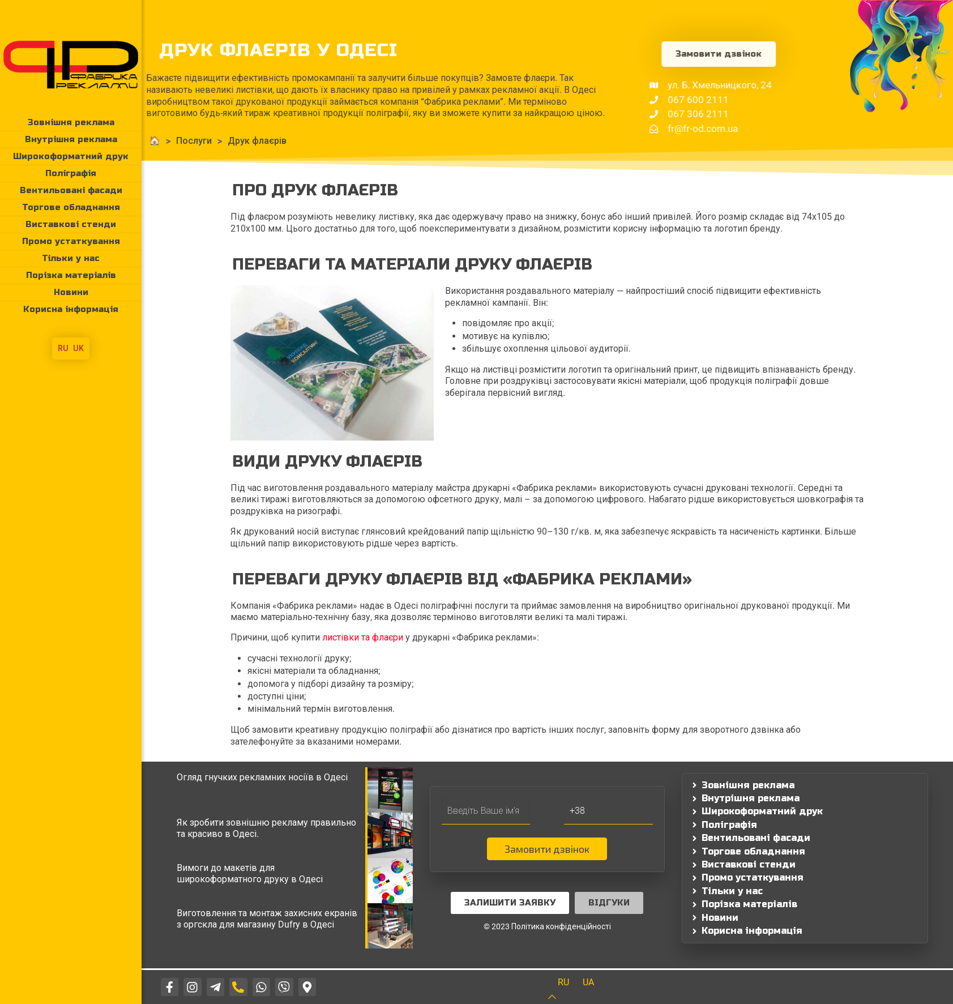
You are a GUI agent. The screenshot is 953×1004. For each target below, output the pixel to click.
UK (78, 348)
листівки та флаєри (362, 637)
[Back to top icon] (559, 997)
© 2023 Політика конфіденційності (547, 926)
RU (63, 348)
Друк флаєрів (209, 140)
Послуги (146, 140)
